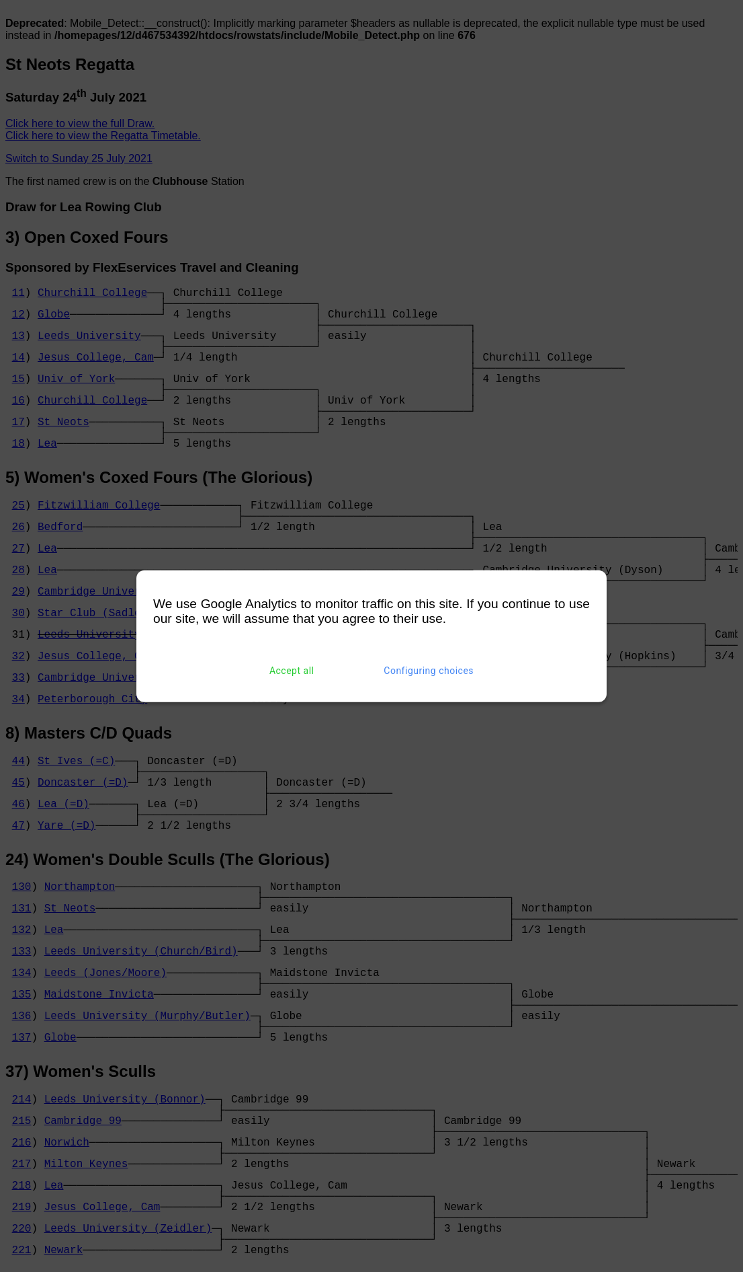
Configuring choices (428, 670)
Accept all (292, 670)
